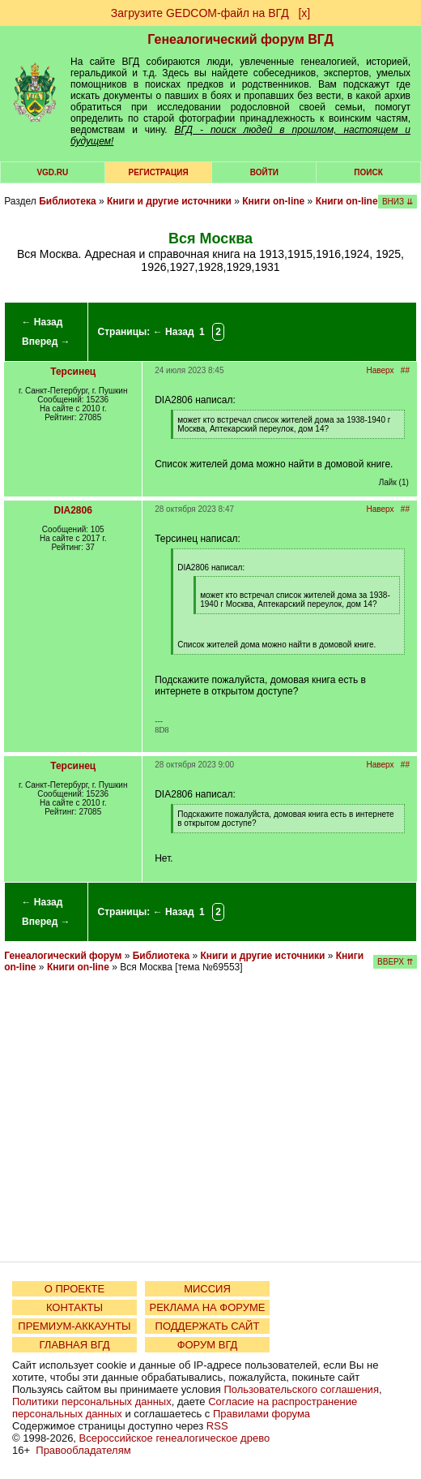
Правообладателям (83, 1450)
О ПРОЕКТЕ (74, 1289)
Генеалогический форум (62, 955)
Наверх (380, 370)
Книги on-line (273, 201)
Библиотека (67, 201)
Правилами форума (261, 1414)
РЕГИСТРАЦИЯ (159, 172)
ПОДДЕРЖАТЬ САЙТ (207, 1326)
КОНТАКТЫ (74, 1307)
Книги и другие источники (169, 201)
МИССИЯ (207, 1289)
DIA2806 (73, 510)
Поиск (368, 172)
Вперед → (46, 341)
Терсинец (73, 371)
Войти (264, 172)
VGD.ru (52, 172)
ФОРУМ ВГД (207, 1345)
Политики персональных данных (92, 1401)
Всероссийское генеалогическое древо (174, 1438)
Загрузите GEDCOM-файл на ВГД (200, 12)
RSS (217, 1426)
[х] (304, 12)
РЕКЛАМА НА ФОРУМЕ (207, 1307)
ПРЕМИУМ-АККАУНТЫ (74, 1326)
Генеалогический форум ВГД (240, 39)
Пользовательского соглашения (301, 1389)
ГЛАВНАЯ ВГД (75, 1345)
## (405, 370)
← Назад (41, 322)
